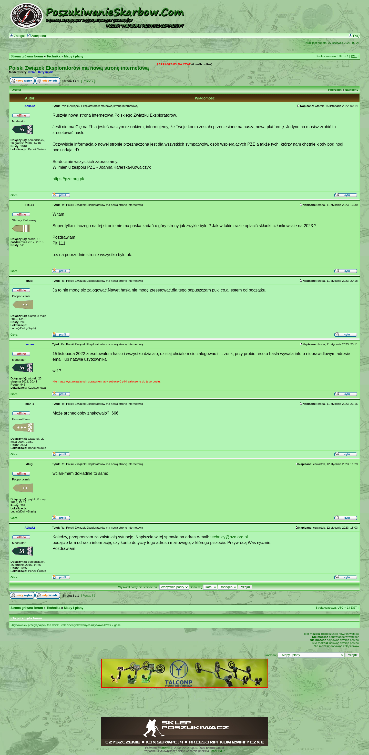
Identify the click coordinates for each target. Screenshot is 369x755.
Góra (14, 195)
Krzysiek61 (46, 72)
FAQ (354, 36)
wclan (32, 72)
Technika (53, 56)
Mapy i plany (74, 56)
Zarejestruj (37, 36)
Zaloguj (17, 36)
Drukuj (16, 89)
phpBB (165, 747)
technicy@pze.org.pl (229, 537)
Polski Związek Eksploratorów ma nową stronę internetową (79, 68)
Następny (351, 89)
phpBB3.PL (218, 750)
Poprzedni (335, 89)
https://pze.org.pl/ (68, 178)
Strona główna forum (27, 56)
